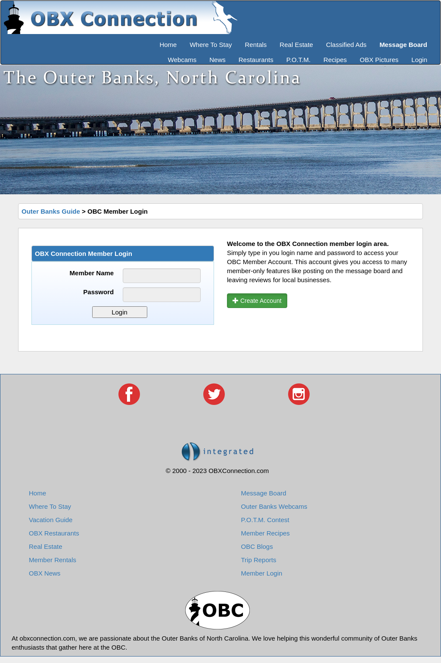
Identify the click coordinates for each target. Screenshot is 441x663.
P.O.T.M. (298, 59)
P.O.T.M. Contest (265, 519)
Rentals (256, 44)
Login (419, 59)
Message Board (263, 493)
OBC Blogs (257, 546)
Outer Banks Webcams (274, 506)
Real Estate (296, 44)
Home (168, 44)
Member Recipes (265, 533)
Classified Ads (346, 44)
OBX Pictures (379, 59)
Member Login (262, 573)
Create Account (257, 300)
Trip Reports (258, 559)
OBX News (44, 573)
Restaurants (256, 59)
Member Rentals (52, 559)
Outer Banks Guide (51, 211)
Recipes (335, 59)
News (217, 59)
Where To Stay (210, 44)
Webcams (182, 59)
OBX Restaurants (54, 533)
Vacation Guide (50, 519)
